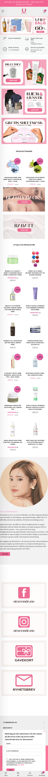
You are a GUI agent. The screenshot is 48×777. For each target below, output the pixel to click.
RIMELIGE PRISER (24, 5)
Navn (24, 745)
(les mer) (20, 765)
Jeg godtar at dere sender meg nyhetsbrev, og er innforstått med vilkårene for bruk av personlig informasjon (20, 762)
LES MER (5, 554)
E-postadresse (24, 753)
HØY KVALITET (37, 2)
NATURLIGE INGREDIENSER (17, 2)
